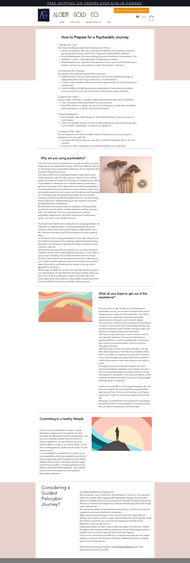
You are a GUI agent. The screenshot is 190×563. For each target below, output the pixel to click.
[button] (151, 18)
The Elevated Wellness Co (123, 547)
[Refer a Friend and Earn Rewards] (131, 10)
